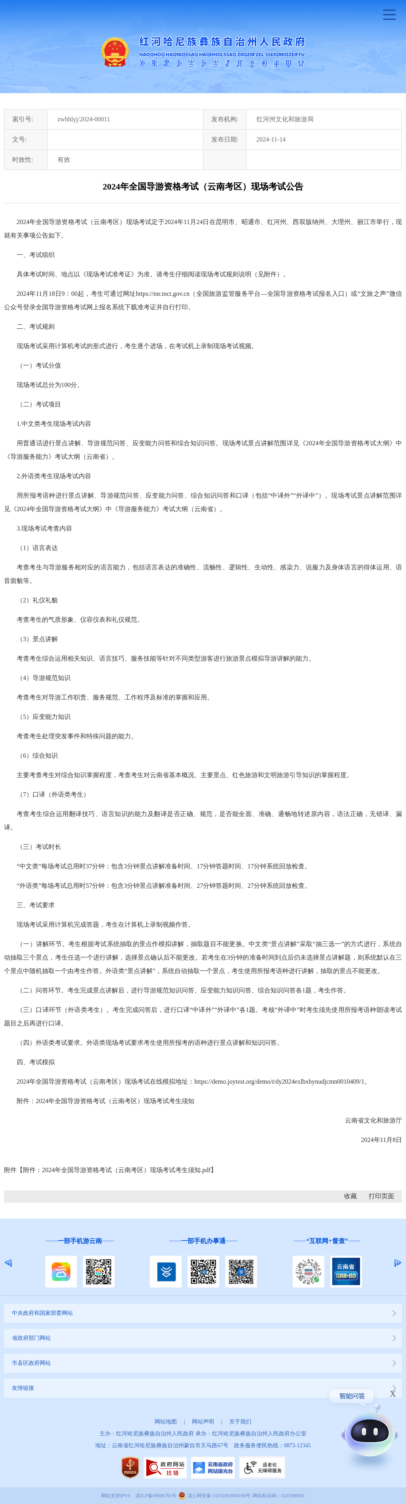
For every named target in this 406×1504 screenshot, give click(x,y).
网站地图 (166, 1422)
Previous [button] (8, 1263)
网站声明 (203, 1422)
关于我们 (240, 1422)
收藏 (350, 1196)
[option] (80, 1263)
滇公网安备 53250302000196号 (219, 1495)
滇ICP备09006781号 (156, 1495)
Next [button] (398, 1263)
